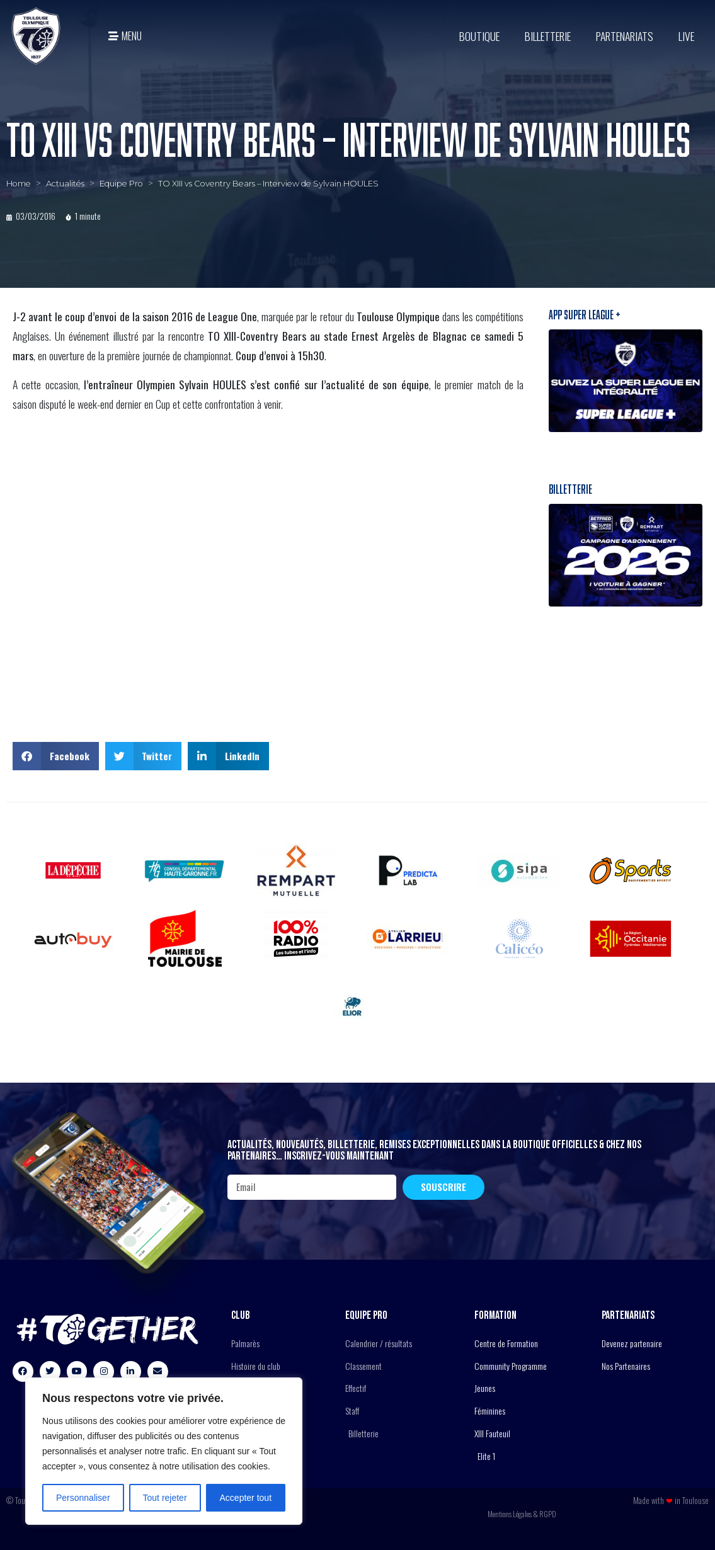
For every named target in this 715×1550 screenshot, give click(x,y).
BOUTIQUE (479, 36)
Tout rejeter (165, 1498)
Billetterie (548, 36)
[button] (56, 756)
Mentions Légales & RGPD (522, 1513)
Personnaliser (83, 1498)
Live (686, 36)
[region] (163, 1451)
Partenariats (624, 36)
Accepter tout (246, 1498)
